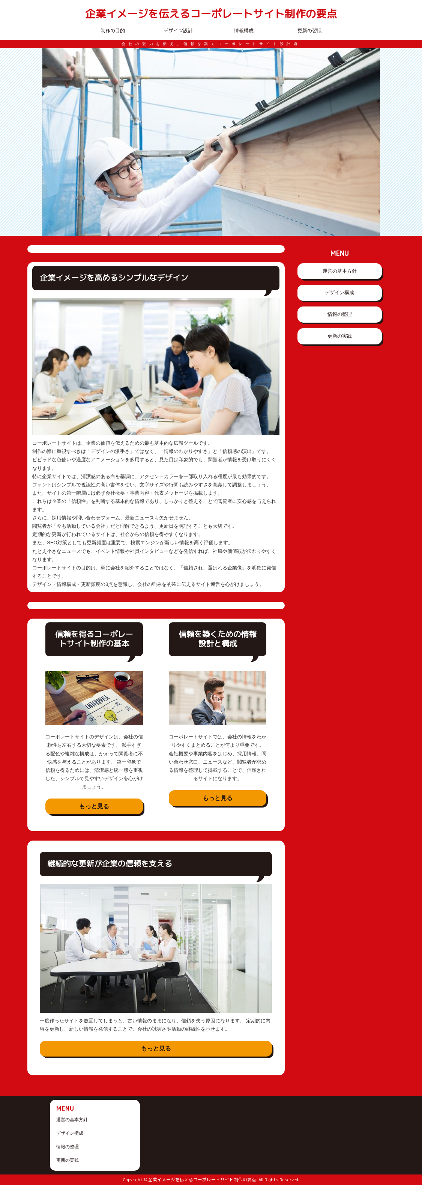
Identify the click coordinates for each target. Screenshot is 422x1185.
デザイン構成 (339, 292)
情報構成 (244, 30)
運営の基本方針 (340, 271)
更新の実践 (339, 336)
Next (370, 142)
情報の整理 (339, 314)
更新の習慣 (309, 30)
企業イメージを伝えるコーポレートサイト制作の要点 (211, 14)
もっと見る (94, 806)
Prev (52, 142)
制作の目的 (113, 30)
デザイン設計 (178, 30)
